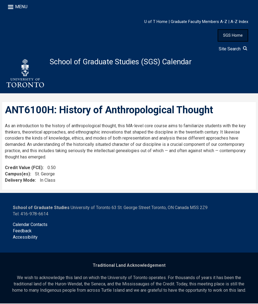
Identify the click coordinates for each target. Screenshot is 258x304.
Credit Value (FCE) (24, 168)
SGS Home (233, 35)
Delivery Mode (20, 180)
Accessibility (25, 237)
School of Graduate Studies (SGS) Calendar (123, 61)
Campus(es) (17, 174)
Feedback (22, 231)
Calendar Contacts (30, 225)
